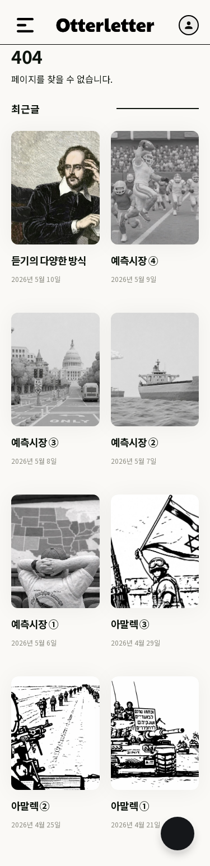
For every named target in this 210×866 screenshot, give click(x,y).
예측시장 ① (34, 623)
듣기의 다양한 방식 (48, 260)
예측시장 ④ (134, 260)
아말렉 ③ (130, 623)
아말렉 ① (130, 805)
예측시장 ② (134, 442)
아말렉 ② (30, 805)
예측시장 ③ (34, 442)
